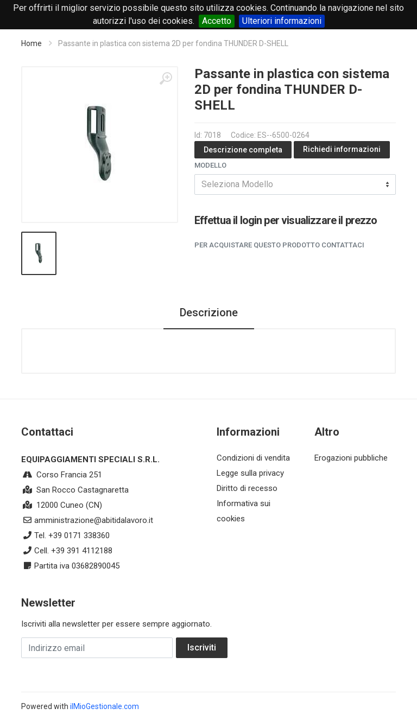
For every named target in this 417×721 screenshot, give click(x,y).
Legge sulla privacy (250, 473)
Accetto (216, 21)
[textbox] (295, 184)
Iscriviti (201, 647)
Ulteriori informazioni (281, 21)
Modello (210, 165)
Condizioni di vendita (253, 458)
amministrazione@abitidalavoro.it (93, 520)
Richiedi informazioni (342, 149)
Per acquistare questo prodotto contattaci (279, 245)
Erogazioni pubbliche (351, 458)
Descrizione (209, 312)
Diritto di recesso (247, 488)
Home (31, 43)
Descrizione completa (243, 149)
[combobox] (295, 184)
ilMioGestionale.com (104, 706)
